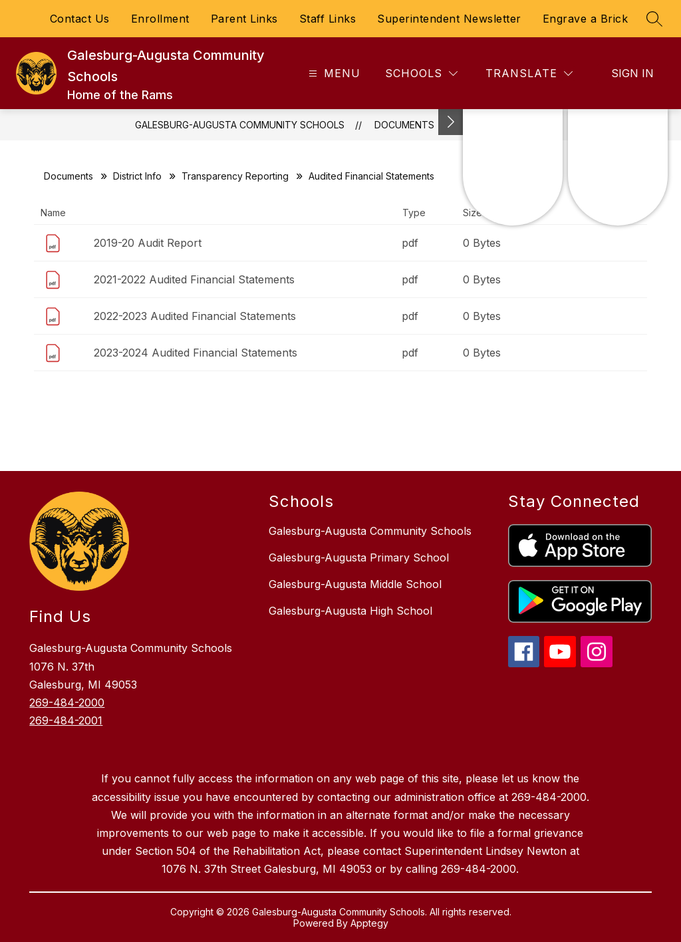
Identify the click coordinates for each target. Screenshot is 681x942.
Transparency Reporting (235, 176)
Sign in (632, 73)
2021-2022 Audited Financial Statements (194, 279)
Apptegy (369, 923)
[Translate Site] (529, 73)
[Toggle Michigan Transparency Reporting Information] (451, 122)
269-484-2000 (66, 702)
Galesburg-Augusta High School (350, 610)
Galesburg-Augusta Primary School (359, 557)
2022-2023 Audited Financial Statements (195, 316)
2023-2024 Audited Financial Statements (195, 352)
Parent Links (244, 18)
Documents (404, 124)
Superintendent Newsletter (449, 18)
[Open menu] (332, 73)
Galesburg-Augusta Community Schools (239, 124)
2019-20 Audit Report (148, 242)
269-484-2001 (65, 720)
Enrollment (160, 18)
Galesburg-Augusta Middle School (355, 584)
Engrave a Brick (585, 18)
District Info (137, 176)
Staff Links (327, 18)
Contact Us (80, 18)
